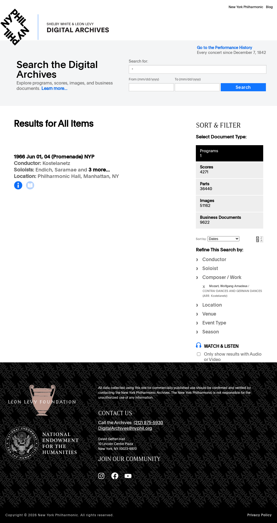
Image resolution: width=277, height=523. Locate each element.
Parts (204, 183)
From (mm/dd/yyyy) (144, 79)
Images (207, 200)
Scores (206, 167)
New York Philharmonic (246, 7)
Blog (269, 7)
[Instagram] (101, 476)
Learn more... (54, 88)
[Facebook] (114, 476)
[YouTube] (128, 476)
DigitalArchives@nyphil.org (125, 428)
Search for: (138, 61)
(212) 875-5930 (148, 422)
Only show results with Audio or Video (233, 357)
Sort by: (201, 239)
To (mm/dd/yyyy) (188, 79)
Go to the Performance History (224, 47)
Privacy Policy (259, 515)
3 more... (99, 170)
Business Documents (220, 217)
